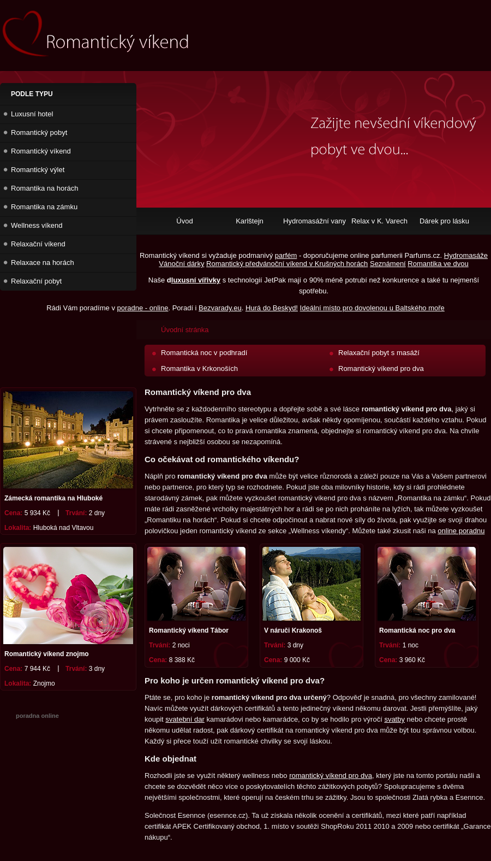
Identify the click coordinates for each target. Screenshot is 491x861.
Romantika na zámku (44, 207)
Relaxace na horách (42, 262)
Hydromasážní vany (314, 221)
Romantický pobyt (39, 132)
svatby (394, 719)
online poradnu (461, 531)
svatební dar (185, 719)
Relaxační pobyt (36, 281)
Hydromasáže (466, 255)
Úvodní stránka (184, 330)
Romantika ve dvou (438, 264)
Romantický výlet (37, 170)
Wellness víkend (36, 225)
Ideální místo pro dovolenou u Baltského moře (372, 308)
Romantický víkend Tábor (189, 630)
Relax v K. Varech (379, 221)
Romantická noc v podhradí (204, 353)
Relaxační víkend (38, 244)
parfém (286, 255)
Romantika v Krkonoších (199, 368)
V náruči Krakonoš (293, 630)
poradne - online (143, 308)
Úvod (184, 221)
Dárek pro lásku (444, 221)
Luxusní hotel (32, 114)
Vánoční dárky (181, 264)
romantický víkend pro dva (330, 775)
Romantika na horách (45, 188)
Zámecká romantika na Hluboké (53, 498)
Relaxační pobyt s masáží (379, 353)
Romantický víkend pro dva (381, 368)
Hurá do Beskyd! (272, 308)
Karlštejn (250, 221)
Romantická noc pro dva (417, 630)
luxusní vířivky (195, 280)
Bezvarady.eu (220, 308)
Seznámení (388, 264)
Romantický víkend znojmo (46, 654)
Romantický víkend (41, 151)
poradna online (37, 715)
